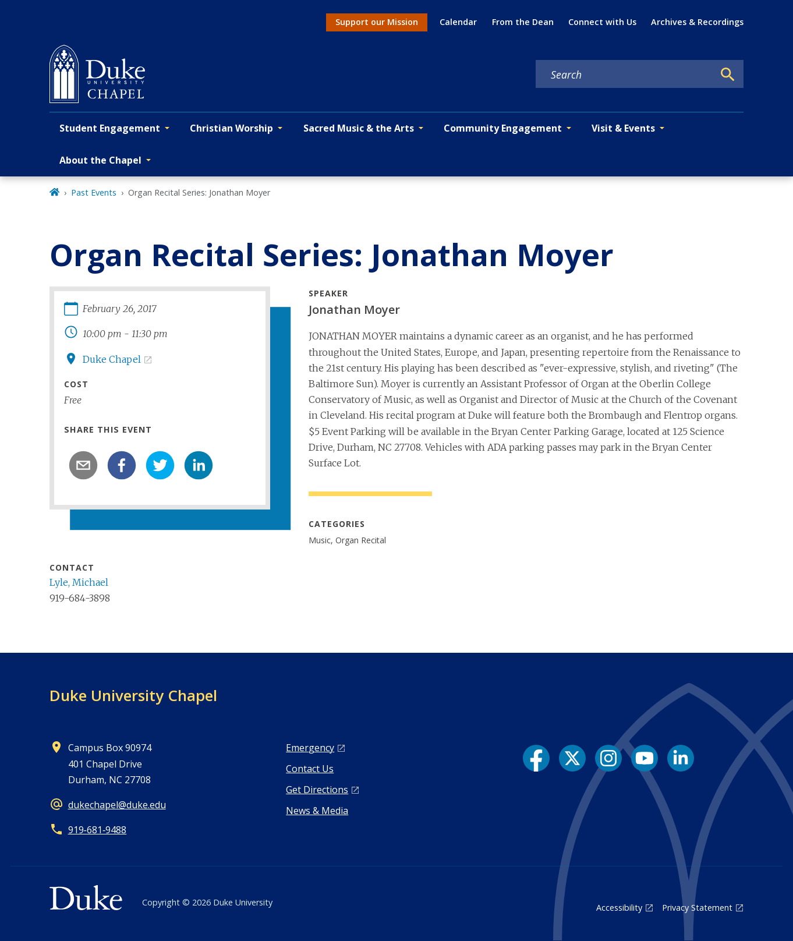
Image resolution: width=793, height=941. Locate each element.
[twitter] (160, 465)
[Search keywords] (624, 75)
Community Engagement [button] (503, 128)
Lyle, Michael (78, 582)
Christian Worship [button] (231, 128)
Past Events (93, 192)
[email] (83, 465)
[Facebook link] (536, 758)
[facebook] (121, 465)
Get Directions (317, 789)
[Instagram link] (608, 758)
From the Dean (523, 21)
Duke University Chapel (133, 695)
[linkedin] (198, 465)
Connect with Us (602, 21)
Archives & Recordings (697, 21)
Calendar (458, 21)
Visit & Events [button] (623, 128)
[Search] (728, 74)
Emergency (310, 747)
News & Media (317, 810)
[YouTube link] (644, 758)
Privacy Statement (697, 907)
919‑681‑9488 (97, 829)
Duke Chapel (112, 359)
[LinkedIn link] (680, 758)
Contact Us (310, 768)
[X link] (572, 758)
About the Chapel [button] (100, 160)
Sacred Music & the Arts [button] (358, 128)
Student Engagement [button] (109, 128)
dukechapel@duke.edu (117, 804)
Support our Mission (376, 21)
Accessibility (619, 907)
